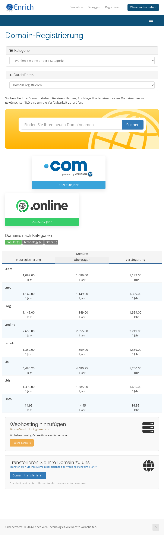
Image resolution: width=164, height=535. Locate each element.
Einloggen (94, 7)
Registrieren (112, 7)
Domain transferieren (27, 475)
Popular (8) (13, 242)
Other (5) (51, 242)
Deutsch (76, 7)
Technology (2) (33, 242)
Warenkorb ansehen (143, 7)
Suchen (132, 124)
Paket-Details (21, 443)
